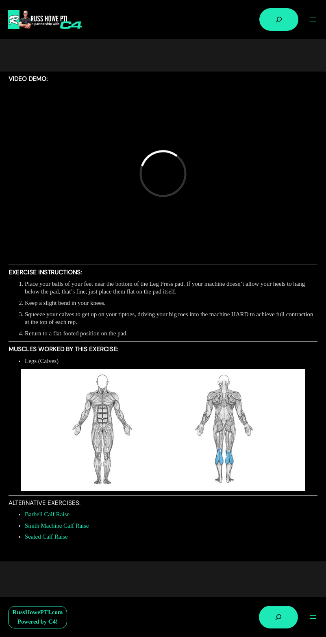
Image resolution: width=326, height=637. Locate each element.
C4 (52, 621)
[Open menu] (313, 19)
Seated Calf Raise (46, 536)
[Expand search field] (278, 19)
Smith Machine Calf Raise (57, 525)
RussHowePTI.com (38, 612)
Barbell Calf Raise (47, 514)
